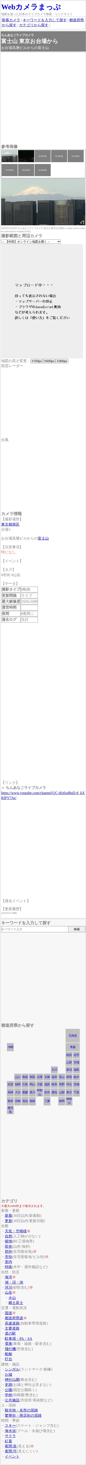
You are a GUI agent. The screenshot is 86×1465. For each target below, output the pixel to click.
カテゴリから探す (33, 25)
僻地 (8, 1241)
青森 (72, 1047)
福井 (54, 1077)
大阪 (39, 1084)
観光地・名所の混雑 (21, 1410)
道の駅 (10, 1333)
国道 (8, 1313)
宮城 (76, 1062)
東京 (69, 1092)
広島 (25, 1084)
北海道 (73, 1035)
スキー (10, 1425)
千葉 (76, 1092)
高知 (25, 1101)
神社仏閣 (12, 1380)
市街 (8, 1257)
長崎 (10, 1092)
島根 (25, 1077)
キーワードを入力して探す (45, 20)
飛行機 (10, 1349)
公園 (8, 1390)
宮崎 (17, 1101)
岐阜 (54, 1084)
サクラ (10, 1436)
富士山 (43, 538)
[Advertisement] (43, 99)
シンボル (12, 1369)
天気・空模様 (16, 1231)
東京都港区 (10, 524)
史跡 (8, 1385)
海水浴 (10, 1431)
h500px (49, 361)
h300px (62, 361)
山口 (17, 1077)
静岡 (61, 1101)
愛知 (54, 1092)
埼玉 (69, 1084)
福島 (76, 1069)
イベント (12, 1456)
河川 (8, 1287)
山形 (69, 1062)
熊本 (10, 1101)
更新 (8, 1221)
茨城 (76, 1084)
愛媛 (25, 1092)
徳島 (32, 1101)
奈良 (47, 1092)
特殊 (8, 1267)
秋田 (69, 1055)
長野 (61, 1084)
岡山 (32, 1084)
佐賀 (10, 1084)
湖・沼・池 (14, 1282)
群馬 (69, 1077)
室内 (8, 1262)
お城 (8, 1374)
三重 (47, 1101)
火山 (12, 1298)
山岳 (8, 1292)
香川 (32, 1092)
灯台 (8, 1359)
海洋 (8, 1277)
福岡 (17, 1084)
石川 (54, 1069)
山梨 (61, 1092)
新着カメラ (11, 20)
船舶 (8, 1354)
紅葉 (8, 1441)
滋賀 (47, 1084)
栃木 (76, 1077)
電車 (8, 1344)
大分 (17, 1092)
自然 (8, 1236)
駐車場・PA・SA (18, 1339)
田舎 (8, 1246)
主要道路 (12, 1328)
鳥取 (32, 1077)
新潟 (69, 1069)
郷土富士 (15, 1303)
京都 (47, 1077)
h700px (37, 361)
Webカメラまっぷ (31, 7)
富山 (61, 1077)
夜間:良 (11, 1446)
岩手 (76, 1055)
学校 (8, 1395)
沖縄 (10, 1047)
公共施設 (12, 1400)
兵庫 (39, 1077)
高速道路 (12, 1323)
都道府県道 (14, 1318)
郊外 (8, 1251)
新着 (8, 1216)
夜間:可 (11, 1451)
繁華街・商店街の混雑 (23, 1415)
